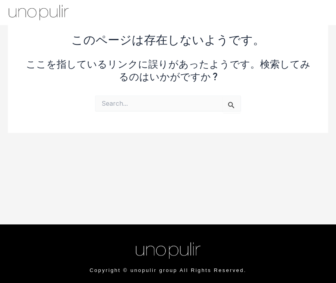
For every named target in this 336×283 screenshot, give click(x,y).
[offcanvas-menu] (300, 13)
